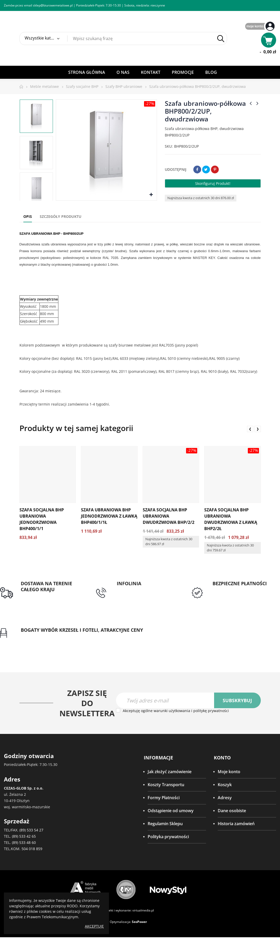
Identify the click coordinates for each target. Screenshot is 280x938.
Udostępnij (197, 169)
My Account (260, 26)
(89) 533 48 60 (24, 843)
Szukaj (220, 38)
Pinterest (215, 169)
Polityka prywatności (168, 837)
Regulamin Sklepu (165, 824)
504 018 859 (32, 849)
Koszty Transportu (166, 785)
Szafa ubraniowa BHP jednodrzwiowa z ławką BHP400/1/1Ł (109, 516)
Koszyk (225, 785)
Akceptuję (94, 926)
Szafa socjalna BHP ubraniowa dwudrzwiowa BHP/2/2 (168, 516)
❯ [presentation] (257, 429)
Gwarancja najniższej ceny (46, 637)
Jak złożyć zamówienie (170, 772)
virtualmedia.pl (143, 911)
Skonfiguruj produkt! (212, 183)
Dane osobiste (232, 811)
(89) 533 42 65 (24, 837)
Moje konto (229, 772)
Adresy (225, 798)
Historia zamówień (236, 824)
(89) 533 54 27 (31, 830)
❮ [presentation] (250, 429)
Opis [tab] (27, 216)
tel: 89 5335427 (131, 589)
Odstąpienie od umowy (171, 811)
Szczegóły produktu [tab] (60, 216)
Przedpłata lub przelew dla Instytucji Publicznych (238, 593)
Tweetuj (206, 169)
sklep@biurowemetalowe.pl (53, 5)
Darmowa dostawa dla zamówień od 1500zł (43, 599)
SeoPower (139, 922)
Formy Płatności (164, 798)
